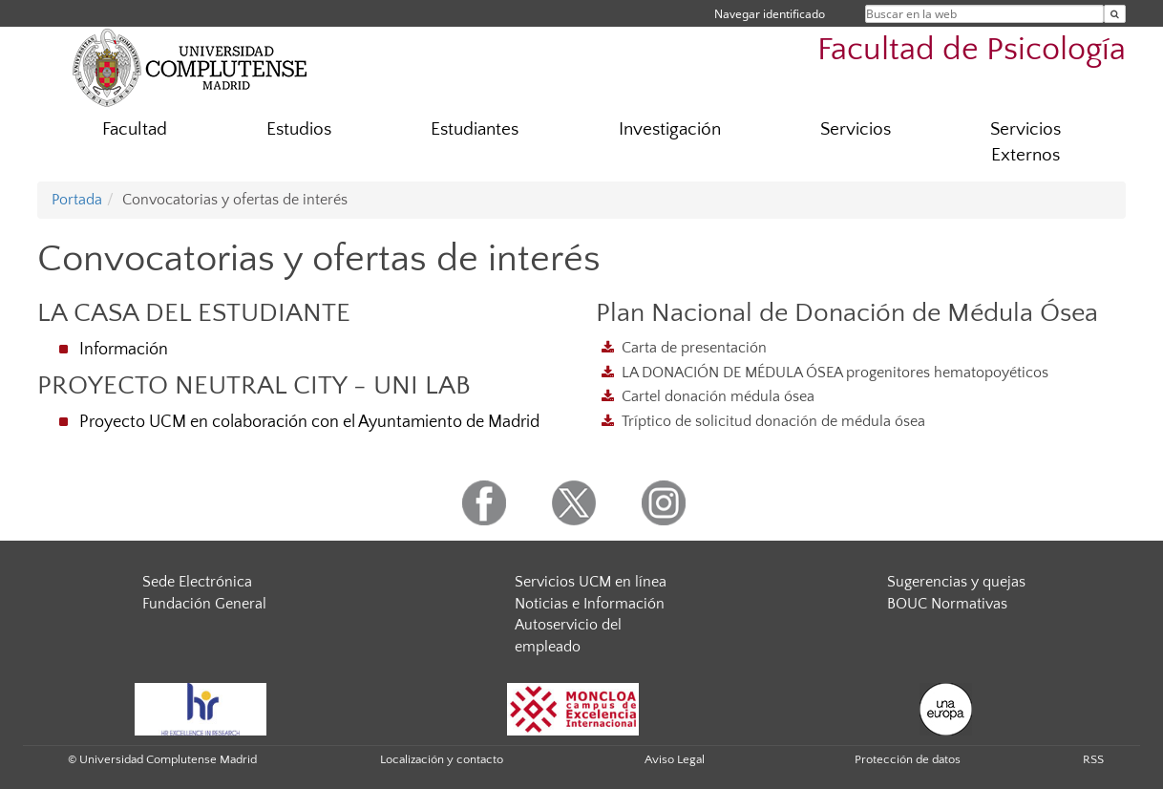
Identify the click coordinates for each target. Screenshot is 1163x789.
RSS (1093, 759)
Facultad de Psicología (971, 50)
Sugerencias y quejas (956, 581)
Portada (77, 199)
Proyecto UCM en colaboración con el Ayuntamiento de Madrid (309, 422)
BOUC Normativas (947, 603)
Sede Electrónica (197, 581)
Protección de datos (908, 759)
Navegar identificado (769, 14)
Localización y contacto (441, 759)
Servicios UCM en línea (590, 581)
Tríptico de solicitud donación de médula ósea (773, 421)
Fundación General (204, 603)
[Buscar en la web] (1115, 14)
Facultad (134, 129)
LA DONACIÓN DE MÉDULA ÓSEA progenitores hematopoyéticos (835, 372)
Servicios (855, 129)
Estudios (298, 129)
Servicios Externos (1025, 142)
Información (123, 349)
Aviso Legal (675, 759)
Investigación (670, 129)
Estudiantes (474, 129)
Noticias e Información (590, 603)
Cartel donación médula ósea (718, 396)
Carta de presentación (694, 347)
